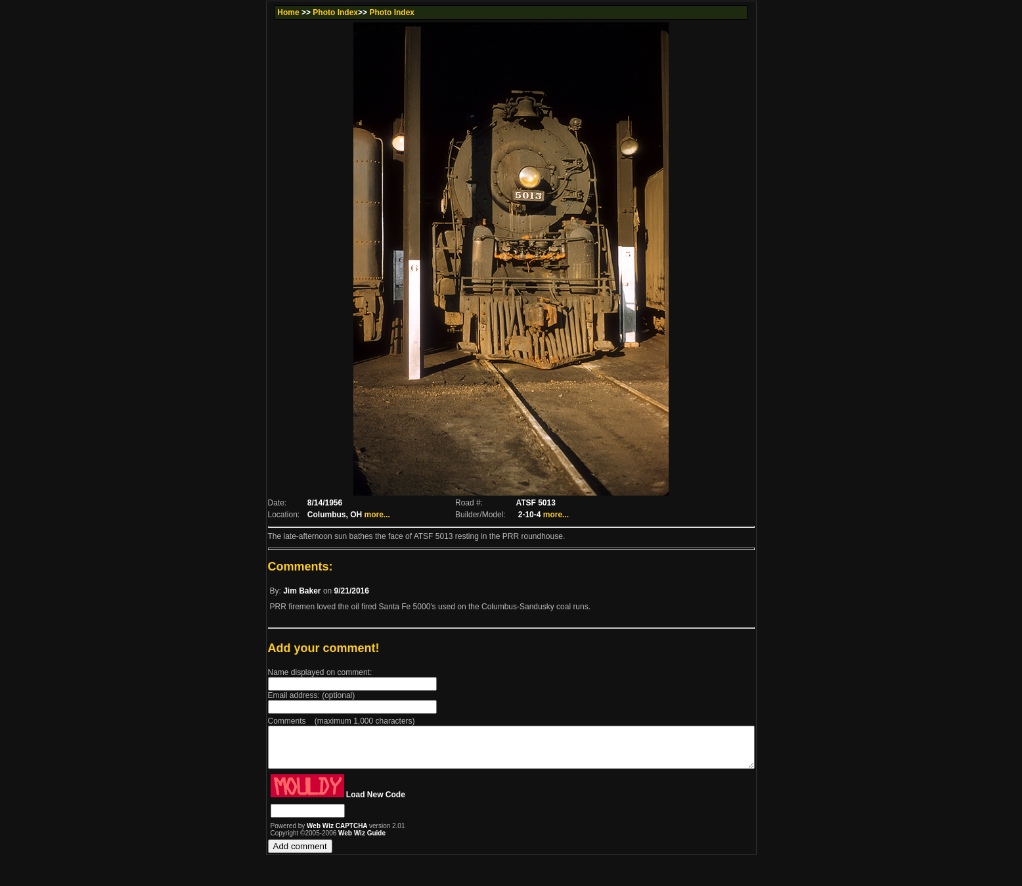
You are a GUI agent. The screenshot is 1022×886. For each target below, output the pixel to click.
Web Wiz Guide (332, 841)
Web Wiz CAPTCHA (308, 833)
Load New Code (346, 802)
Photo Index (307, 12)
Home (260, 12)
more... (350, 514)
